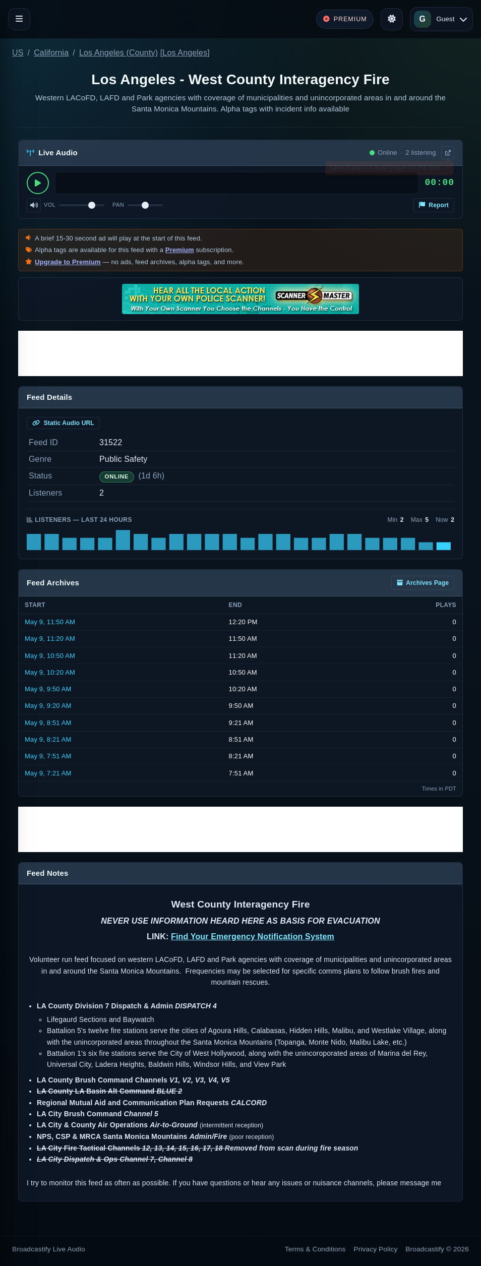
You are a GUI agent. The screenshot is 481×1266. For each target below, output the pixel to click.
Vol (49, 205)
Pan (118, 205)
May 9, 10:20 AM (50, 672)
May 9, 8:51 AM (48, 723)
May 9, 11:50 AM (50, 622)
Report (434, 205)
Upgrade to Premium (68, 262)
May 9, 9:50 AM (48, 689)
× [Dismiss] (447, 170)
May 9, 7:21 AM (48, 773)
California (51, 52)
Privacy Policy (376, 1249)
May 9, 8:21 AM (48, 739)
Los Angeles (184, 52)
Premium (179, 250)
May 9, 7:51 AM (48, 756)
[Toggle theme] (392, 19)
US (18, 52)
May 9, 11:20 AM (50, 638)
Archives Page (423, 582)
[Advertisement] (240, 353)
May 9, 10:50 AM (50, 655)
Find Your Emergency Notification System (252, 936)
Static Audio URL (63, 423)
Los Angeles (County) (118, 52)
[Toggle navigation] (19, 19)
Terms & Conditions (315, 1249)
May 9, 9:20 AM (48, 705)
